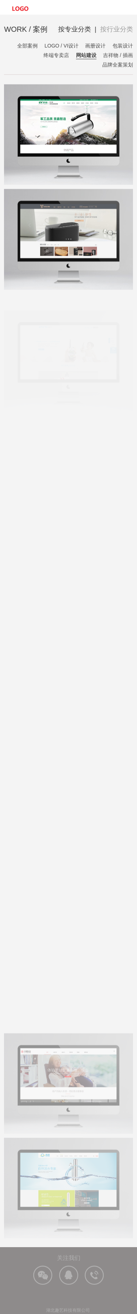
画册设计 (95, 46)
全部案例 (27, 46)
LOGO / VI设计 (62, 46)
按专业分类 (74, 29)
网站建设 (86, 55)
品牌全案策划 (117, 65)
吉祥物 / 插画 (118, 55)
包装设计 (123, 46)
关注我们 (68, 1261)
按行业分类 (116, 29)
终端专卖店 (56, 55)
